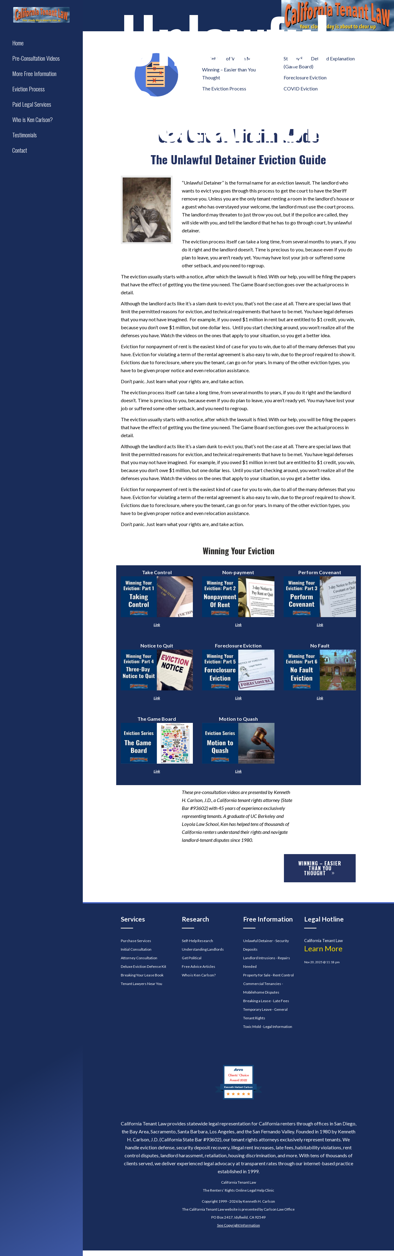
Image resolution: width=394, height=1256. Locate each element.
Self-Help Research (197, 940)
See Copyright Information (238, 1225)
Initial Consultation (136, 949)
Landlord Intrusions (259, 958)
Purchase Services (136, 940)
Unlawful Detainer (258, 940)
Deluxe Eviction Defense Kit (143, 966)
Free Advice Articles (198, 966)
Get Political (191, 958)
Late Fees (281, 1000)
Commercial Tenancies (262, 983)
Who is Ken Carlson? (199, 975)
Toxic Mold (252, 1026)
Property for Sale (256, 975)
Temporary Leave (257, 1009)
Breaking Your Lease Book (142, 975)
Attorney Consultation (139, 958)
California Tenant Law (238, 1182)
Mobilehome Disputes (261, 992)
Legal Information (277, 1026)
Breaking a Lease (257, 1000)
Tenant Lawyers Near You (141, 983)
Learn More (323, 948)
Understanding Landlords (203, 949)
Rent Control (283, 975)
